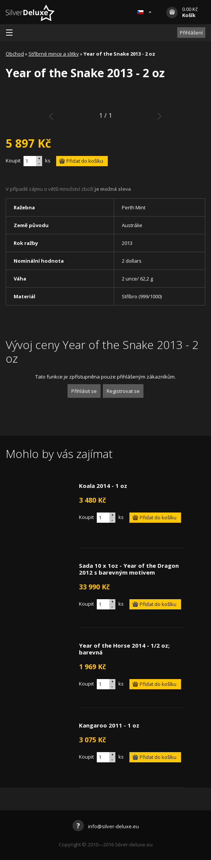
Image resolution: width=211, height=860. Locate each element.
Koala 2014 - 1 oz (103, 485)
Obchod (15, 53)
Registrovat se (123, 391)
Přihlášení (191, 32)
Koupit (13, 160)
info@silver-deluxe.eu (105, 826)
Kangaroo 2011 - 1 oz (109, 725)
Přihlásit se (84, 391)
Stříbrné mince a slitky (53, 53)
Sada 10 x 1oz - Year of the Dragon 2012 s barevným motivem (129, 569)
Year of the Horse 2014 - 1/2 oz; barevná (124, 649)
